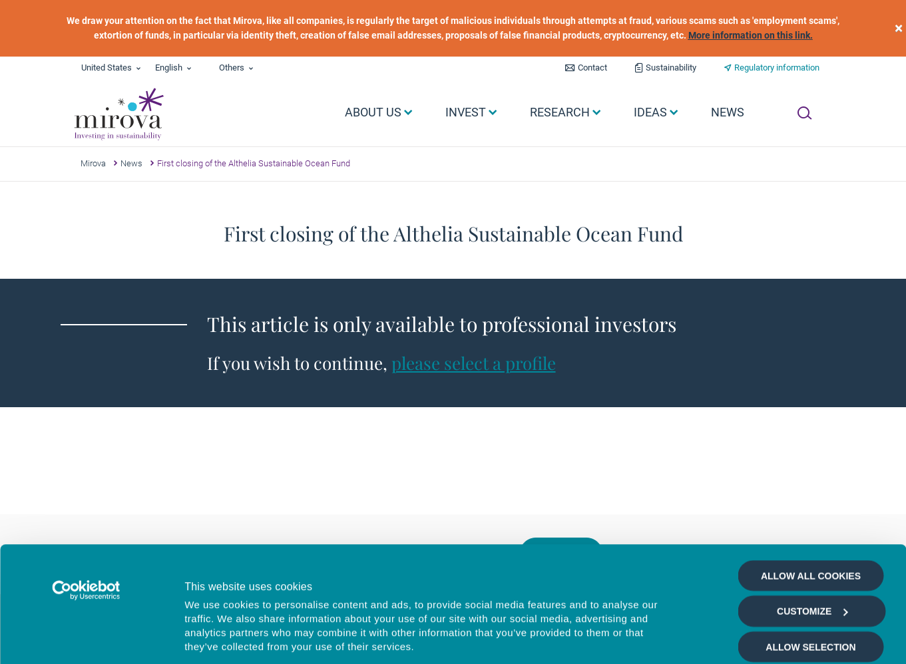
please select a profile (473, 363)
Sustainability (671, 68)
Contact (592, 68)
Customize (812, 495)
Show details (709, 638)
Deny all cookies (810, 567)
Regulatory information (776, 68)
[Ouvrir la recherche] (804, 113)
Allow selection (810, 531)
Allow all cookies (811, 460)
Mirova (93, 163)
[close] (899, 28)
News (131, 163)
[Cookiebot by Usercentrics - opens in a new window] (86, 475)
